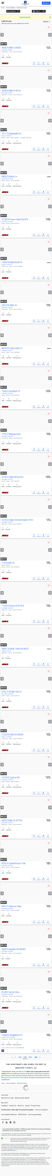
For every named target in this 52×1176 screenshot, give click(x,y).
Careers (27, 1106)
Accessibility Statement (9, 1114)
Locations (13, 11)
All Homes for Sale (7, 1098)
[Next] (50, 35)
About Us (21, 1106)
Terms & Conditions (41, 1110)
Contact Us (12, 1106)
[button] (46, 3)
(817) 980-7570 (20, 1047)
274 (30, 1057)
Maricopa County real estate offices (12, 1077)
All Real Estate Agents (22, 1098)
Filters (38, 11)
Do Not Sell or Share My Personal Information (17, 1110)
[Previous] (2, 35)
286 (35, 1057)
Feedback (4, 1105)
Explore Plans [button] (23, 1141)
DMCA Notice (22, 1114)
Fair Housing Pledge (34, 1114)
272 (20, 1057)
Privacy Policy (35, 1106)
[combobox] (46, 21)
